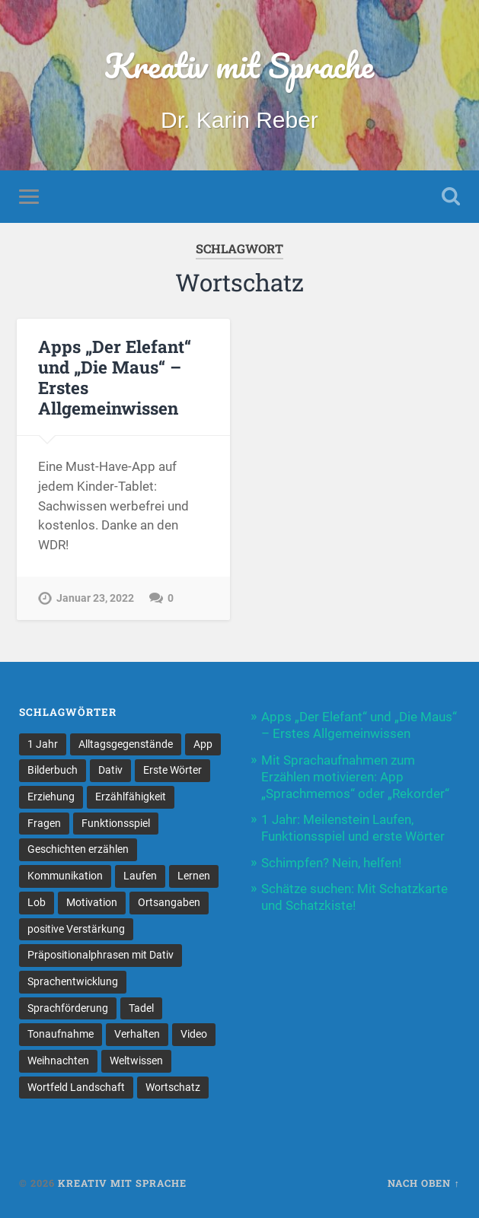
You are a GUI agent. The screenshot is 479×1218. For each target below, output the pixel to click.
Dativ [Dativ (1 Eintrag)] (110, 770)
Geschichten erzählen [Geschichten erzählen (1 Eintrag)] (78, 849)
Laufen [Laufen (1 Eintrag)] (140, 876)
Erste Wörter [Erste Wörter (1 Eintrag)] (172, 770)
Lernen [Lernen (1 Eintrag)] (193, 876)
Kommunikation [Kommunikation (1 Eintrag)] (65, 876)
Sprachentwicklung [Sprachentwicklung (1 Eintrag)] (72, 981)
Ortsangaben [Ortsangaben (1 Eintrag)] (169, 902)
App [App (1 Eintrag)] (202, 744)
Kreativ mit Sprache (239, 65)
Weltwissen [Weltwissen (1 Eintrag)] (136, 1060)
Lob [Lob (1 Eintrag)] (36, 902)
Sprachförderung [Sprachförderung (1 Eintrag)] (67, 1008)
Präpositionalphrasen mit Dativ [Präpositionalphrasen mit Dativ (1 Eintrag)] (100, 955)
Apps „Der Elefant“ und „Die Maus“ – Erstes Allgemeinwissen (114, 377)
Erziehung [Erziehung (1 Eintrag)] (51, 796)
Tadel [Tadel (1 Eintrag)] (141, 1008)
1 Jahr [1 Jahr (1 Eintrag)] (42, 744)
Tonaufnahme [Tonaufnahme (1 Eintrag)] (60, 1034)
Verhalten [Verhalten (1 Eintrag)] (137, 1034)
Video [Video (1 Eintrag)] (193, 1034)
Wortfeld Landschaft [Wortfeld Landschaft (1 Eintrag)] (76, 1087)
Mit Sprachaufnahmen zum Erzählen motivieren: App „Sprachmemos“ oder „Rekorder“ (355, 776)
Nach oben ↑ (423, 1183)
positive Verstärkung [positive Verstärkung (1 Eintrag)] (76, 929)
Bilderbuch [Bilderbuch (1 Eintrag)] (52, 770)
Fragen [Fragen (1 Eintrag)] (44, 823)
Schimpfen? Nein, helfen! (331, 862)
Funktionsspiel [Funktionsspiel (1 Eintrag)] (115, 823)
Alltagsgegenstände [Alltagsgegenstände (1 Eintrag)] (125, 744)
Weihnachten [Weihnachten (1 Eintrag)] (58, 1060)
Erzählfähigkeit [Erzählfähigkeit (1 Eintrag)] (130, 796)
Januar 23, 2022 (95, 598)
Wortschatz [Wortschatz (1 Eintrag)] (172, 1087)
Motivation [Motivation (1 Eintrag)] (91, 902)
